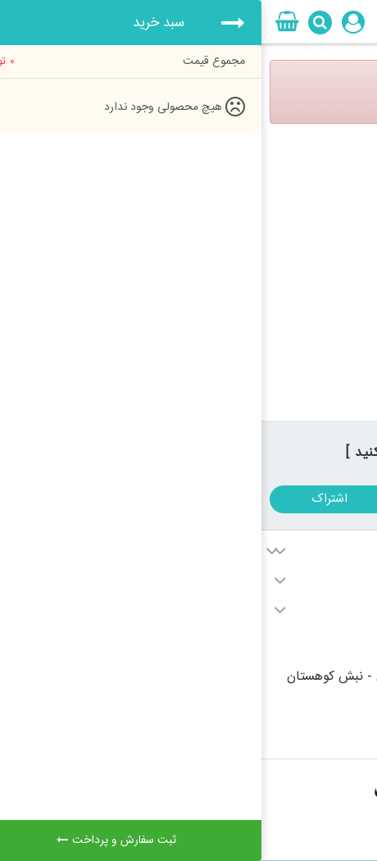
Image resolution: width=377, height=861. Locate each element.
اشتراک (68, 499)
